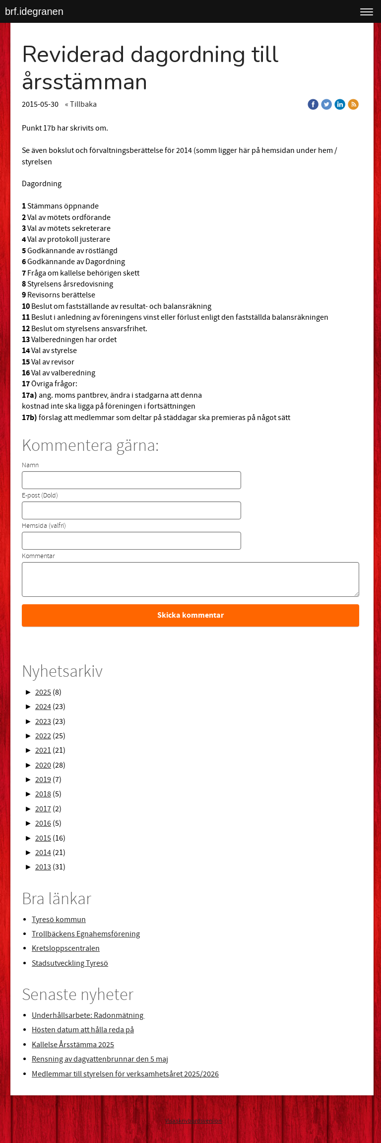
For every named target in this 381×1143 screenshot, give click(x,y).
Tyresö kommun (59, 920)
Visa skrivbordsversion (193, 1121)
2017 (43, 809)
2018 (43, 794)
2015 (43, 838)
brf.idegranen (34, 11)
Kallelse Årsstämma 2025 (73, 1045)
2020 (43, 765)
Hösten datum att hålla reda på (83, 1030)
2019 (43, 780)
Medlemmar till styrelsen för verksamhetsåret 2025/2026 (125, 1074)
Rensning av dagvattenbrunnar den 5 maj (100, 1059)
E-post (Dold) (40, 496)
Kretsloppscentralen (66, 948)
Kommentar (38, 556)
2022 (43, 736)
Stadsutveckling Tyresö (70, 963)
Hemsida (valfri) (44, 526)
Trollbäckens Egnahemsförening (86, 934)
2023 (43, 721)
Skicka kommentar (190, 615)
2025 (43, 692)
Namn (30, 465)
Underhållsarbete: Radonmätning (88, 1015)
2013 (43, 867)
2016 (43, 823)
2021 (43, 750)
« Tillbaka (81, 104)
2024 (43, 707)
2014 (43, 852)
